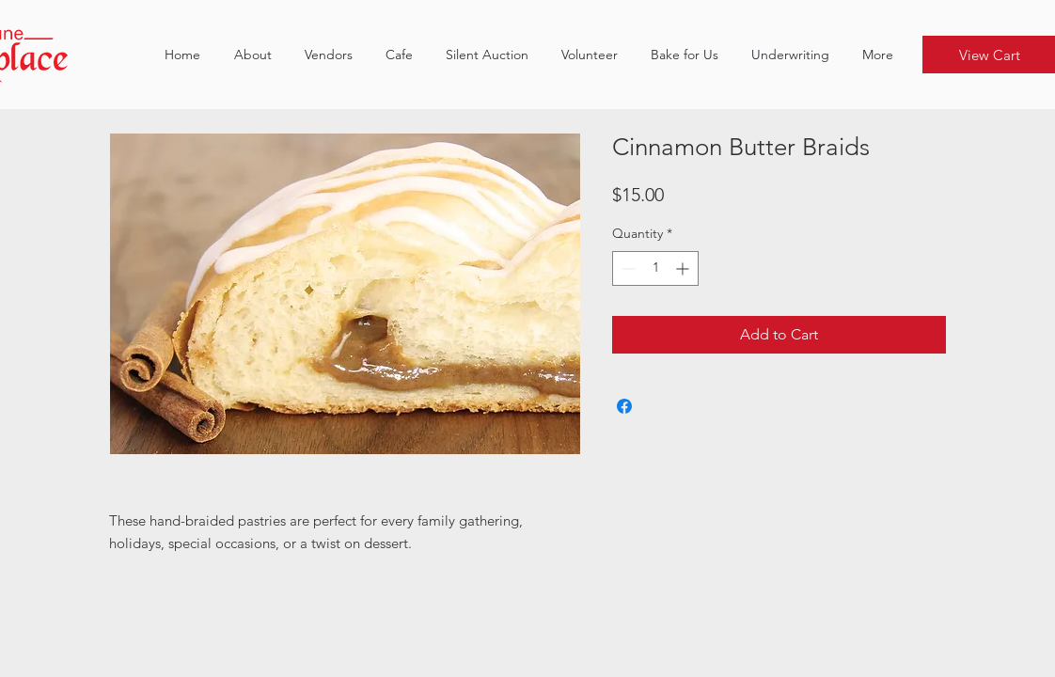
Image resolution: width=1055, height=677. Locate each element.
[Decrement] (626, 268)
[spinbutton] (655, 268)
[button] (328, 54)
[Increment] (684, 268)
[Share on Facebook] (624, 406)
